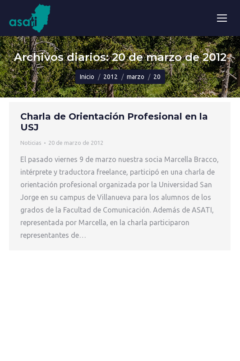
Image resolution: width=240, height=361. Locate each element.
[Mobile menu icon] (222, 18)
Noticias (31, 142)
